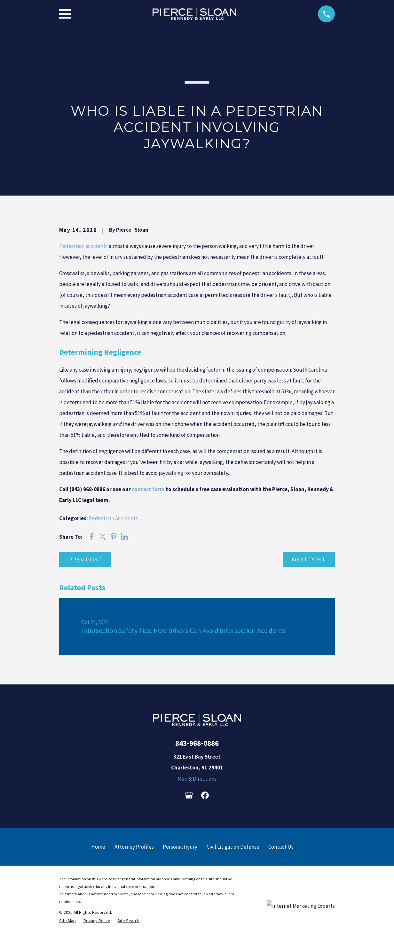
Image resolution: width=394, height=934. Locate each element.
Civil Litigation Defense (233, 846)
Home (98, 846)
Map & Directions (197, 778)
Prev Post (85, 559)
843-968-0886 (197, 743)
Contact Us (281, 846)
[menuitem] (67, 920)
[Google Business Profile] (189, 795)
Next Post (309, 559)
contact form (148, 489)
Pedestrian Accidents (113, 518)
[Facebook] (205, 795)
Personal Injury (180, 846)
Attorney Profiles (134, 846)
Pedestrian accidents (83, 246)
